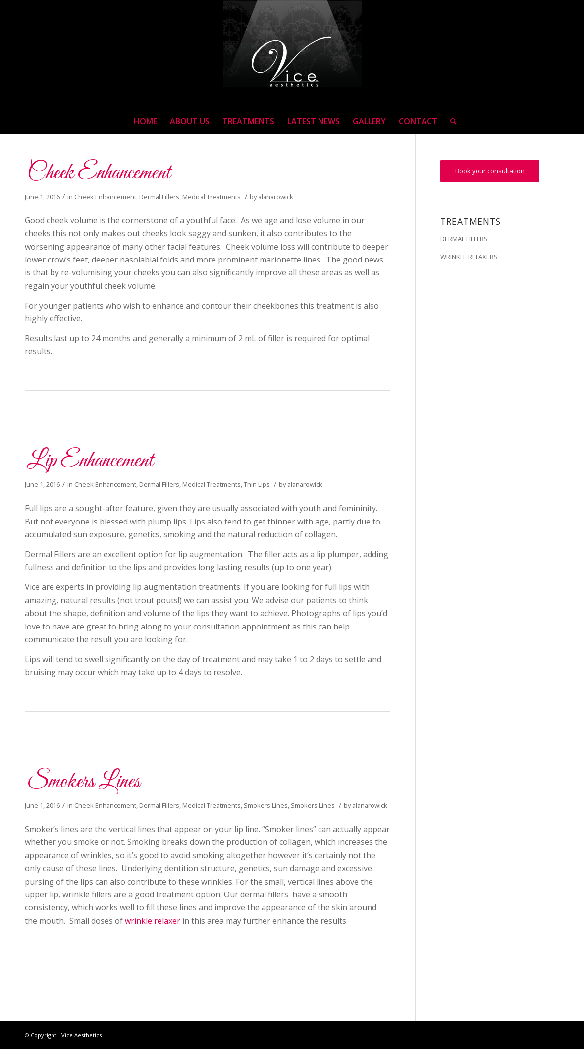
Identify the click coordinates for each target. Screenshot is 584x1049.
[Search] (450, 121)
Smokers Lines (83, 782)
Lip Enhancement (90, 461)
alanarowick (275, 196)
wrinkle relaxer (152, 920)
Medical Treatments (211, 196)
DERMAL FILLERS (464, 238)
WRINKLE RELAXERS (469, 256)
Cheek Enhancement (99, 173)
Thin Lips (257, 484)
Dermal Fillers (159, 196)
